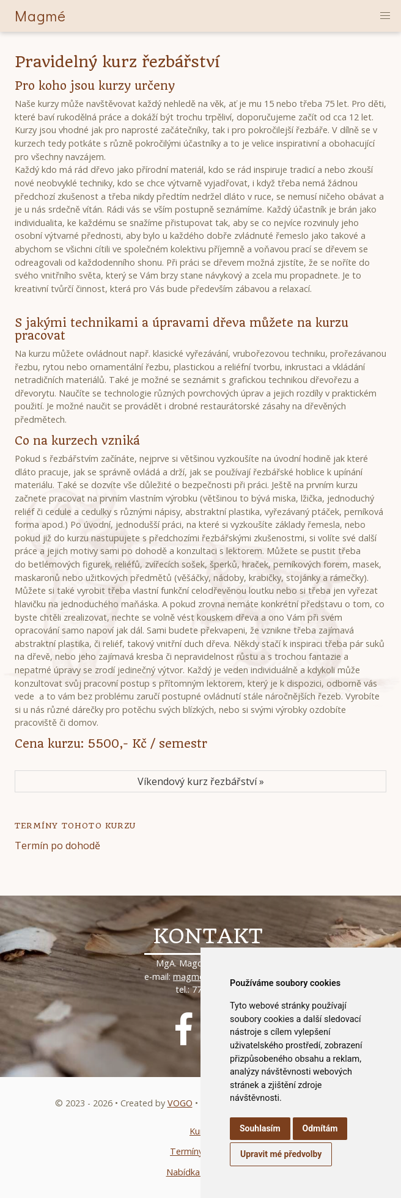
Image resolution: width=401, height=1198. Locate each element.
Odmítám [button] (320, 1128)
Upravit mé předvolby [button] (281, 1154)
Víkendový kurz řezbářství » (201, 781)
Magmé (40, 15)
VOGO (180, 1103)
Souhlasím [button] (260, 1128)
